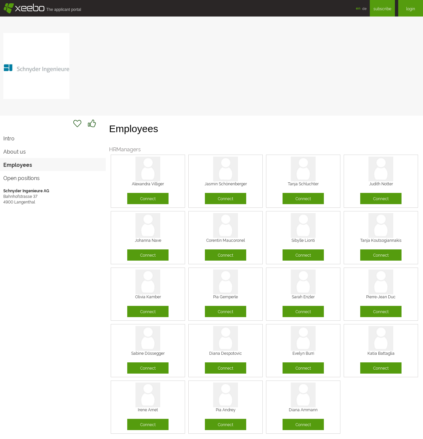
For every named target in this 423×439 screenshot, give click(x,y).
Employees (17, 164)
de (364, 8)
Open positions (21, 177)
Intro (9, 138)
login (410, 8)
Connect (148, 198)
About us (14, 151)
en (358, 8)
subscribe (382, 8)
